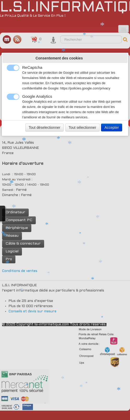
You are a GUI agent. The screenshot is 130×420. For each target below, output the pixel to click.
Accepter (111, 127)
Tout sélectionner (82, 127)
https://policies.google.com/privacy (85, 88)
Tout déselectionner (44, 127)
